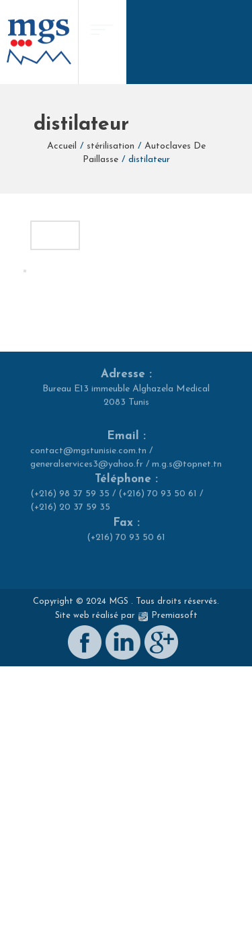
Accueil (62, 146)
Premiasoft (174, 911)
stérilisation (110, 146)
